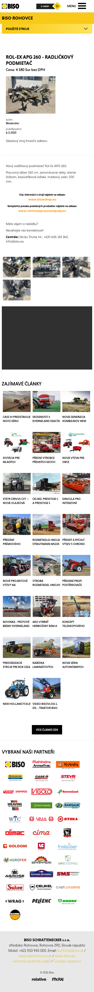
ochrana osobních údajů (31, 961)
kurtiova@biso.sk (70, 950)
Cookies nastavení (67, 961)
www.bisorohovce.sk (35, 956)
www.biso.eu (65, 956)
